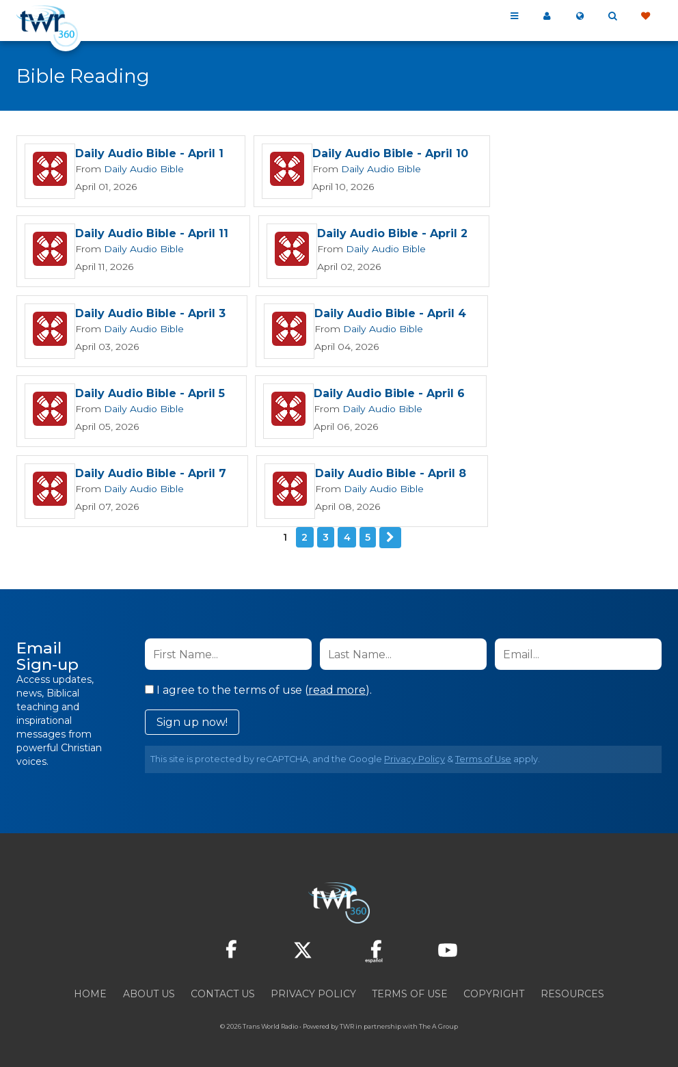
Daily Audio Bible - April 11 (151, 234)
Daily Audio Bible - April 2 (391, 234)
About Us (149, 993)
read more (337, 689)
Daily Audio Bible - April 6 (388, 394)
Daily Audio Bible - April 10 (389, 154)
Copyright (493, 993)
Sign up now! (192, 721)
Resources (572, 993)
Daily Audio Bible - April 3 (150, 314)
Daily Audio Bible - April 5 (150, 394)
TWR (347, 1025)
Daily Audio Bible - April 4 (389, 314)
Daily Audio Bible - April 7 (150, 474)
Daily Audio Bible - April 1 (149, 154)
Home (90, 993)
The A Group (438, 1025)
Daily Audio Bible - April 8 (389, 474)
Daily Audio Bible (139, 169)
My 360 (546, 16)
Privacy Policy (414, 758)
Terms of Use (483, 758)
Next (390, 537)
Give (645, 16)
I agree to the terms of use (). (258, 689)
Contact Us (223, 993)
